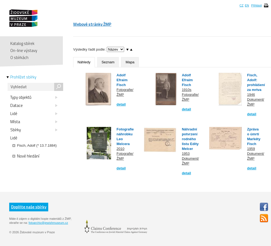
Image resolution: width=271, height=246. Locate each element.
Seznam (108, 62)
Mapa (129, 62)
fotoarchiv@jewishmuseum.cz (48, 222)
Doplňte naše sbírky (28, 207)
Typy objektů (33, 97)
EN (247, 5)
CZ (242, 5)
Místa (33, 121)
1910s (186, 90)
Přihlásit (256, 5)
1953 (186, 154)
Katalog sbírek (22, 43)
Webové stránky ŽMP (92, 24)
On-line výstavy (23, 50)
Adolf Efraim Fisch (122, 80)
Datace (33, 105)
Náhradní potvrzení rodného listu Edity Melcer (190, 139)
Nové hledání (25, 156)
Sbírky (33, 129)
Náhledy (84, 62)
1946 (251, 95)
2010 (120, 149)
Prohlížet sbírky (23, 77)
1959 (251, 149)
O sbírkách (19, 57)
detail (121, 104)
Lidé (33, 113)
